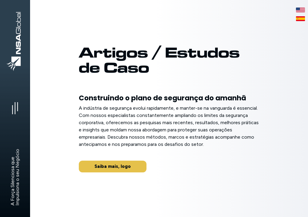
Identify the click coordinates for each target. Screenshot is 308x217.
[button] (112, 166)
